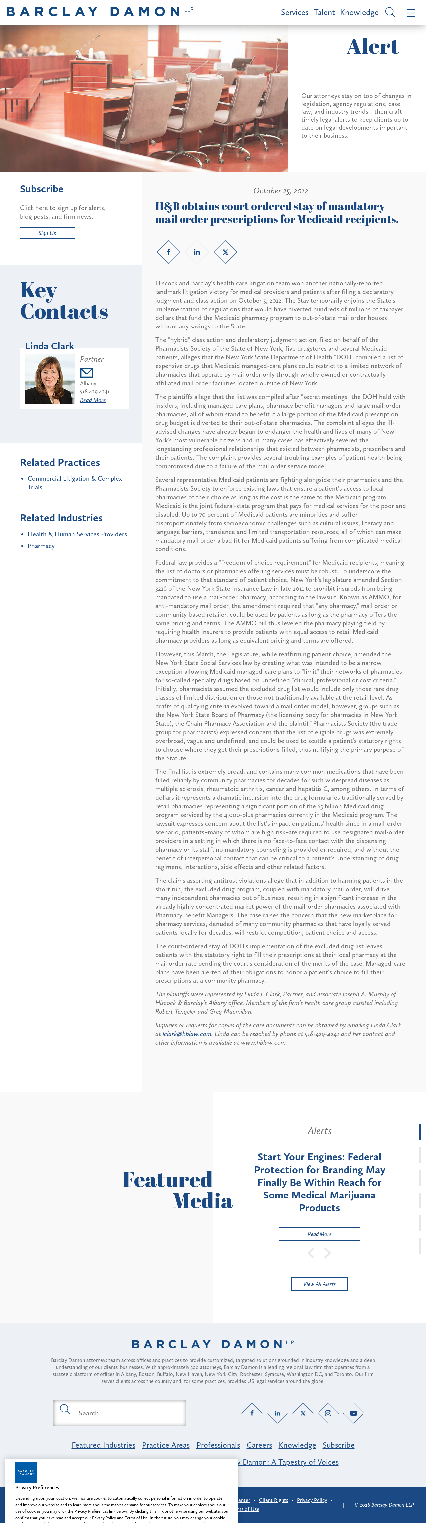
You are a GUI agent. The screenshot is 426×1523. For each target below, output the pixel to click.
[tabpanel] (319, 1182)
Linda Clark (49, 346)
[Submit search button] (64, 1408)
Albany (88, 383)
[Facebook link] (168, 252)
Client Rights (273, 1500)
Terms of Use (244, 1509)
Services (295, 12)
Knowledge (359, 12)
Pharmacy (41, 546)
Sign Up (47, 233)
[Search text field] (127, 1413)
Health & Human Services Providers (77, 534)
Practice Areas (166, 1445)
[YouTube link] (353, 1413)
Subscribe (339, 1445)
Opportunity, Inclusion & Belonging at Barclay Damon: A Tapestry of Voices (213, 1462)
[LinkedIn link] (197, 252)
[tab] (420, 1132)
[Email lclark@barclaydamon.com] (95, 374)
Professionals (218, 1445)
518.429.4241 (95, 391)
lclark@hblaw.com (187, 1034)
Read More (93, 400)
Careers (259, 1445)
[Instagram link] (328, 1413)
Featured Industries (103, 1445)
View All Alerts (319, 1284)
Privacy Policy (312, 1500)
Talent (324, 12)
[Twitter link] (225, 252)
